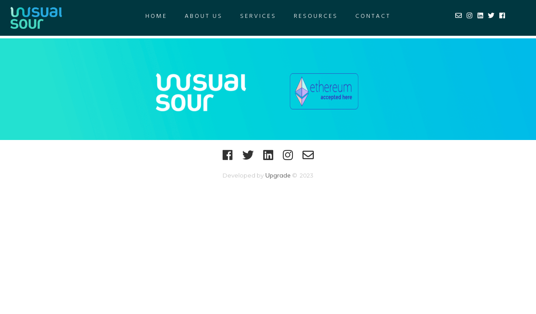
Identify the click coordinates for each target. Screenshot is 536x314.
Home (156, 16)
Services (258, 16)
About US (204, 16)
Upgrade (277, 175)
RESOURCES (316, 16)
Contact (373, 16)
